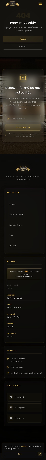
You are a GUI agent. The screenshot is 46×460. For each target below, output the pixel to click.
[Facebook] (24, 397)
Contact (23, 46)
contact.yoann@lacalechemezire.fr (26, 373)
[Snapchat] (24, 418)
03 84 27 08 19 (17, 367)
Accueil (23, 39)
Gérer (20, 454)
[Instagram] (24, 407)
